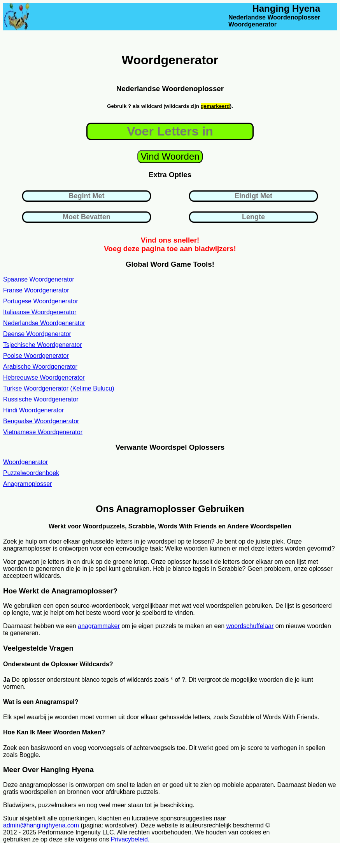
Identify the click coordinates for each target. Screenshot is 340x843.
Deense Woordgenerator (37, 334)
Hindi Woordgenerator (33, 410)
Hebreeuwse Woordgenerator (44, 377)
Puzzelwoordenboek (31, 473)
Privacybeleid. (130, 839)
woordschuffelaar (250, 626)
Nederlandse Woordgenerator (44, 323)
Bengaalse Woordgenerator (41, 421)
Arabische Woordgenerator (40, 366)
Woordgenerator (25, 462)
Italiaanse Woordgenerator (39, 312)
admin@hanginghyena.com (41, 825)
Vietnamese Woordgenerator (42, 432)
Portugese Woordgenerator (40, 301)
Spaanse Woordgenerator (38, 279)
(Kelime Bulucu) (92, 388)
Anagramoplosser (27, 483)
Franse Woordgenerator (36, 290)
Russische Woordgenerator (41, 399)
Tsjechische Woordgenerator (42, 344)
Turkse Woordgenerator (35, 388)
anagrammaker (99, 626)
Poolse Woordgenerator (36, 355)
